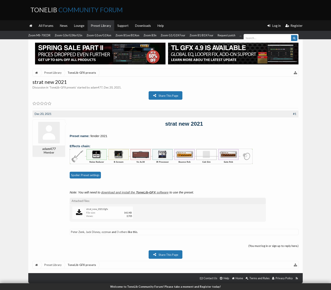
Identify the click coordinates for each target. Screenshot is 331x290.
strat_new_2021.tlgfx (97, 209)
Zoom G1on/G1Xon (99, 35)
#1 (294, 114)
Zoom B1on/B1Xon (127, 35)
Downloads (143, 25)
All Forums (46, 25)
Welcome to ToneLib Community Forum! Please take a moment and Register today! (165, 286)
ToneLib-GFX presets (63, 87)
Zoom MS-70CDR (39, 35)
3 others (122, 232)
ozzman (106, 232)
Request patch (226, 35)
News (64, 25)
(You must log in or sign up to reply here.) (273, 246)
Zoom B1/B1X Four (201, 35)
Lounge (79, 25)
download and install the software (135, 192)
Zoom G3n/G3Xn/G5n (68, 35)
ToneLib (76, 10)
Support (123, 25)
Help (160, 25)
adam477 (97, 87)
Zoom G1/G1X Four (173, 35)
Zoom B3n (150, 35)
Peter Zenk (77, 232)
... (240, 35)
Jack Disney (93, 232)
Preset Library (101, 25)
